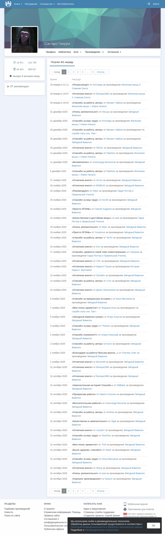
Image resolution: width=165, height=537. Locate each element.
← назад (55, 72)
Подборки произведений (17, 508)
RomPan (106, 435)
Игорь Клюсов (114, 317)
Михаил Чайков (114, 102)
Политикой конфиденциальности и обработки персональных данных (107, 527)
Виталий (100, 362)
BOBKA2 (100, 185)
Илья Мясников (124, 298)
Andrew (110, 412)
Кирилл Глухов (104, 266)
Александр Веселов (115, 403)
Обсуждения (31, 4)
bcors (109, 343)
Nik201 (99, 147)
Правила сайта (52, 515)
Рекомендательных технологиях (102, 530)
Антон (99, 180)
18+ (125, 514)
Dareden (100, 275)
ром (117, 218)
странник (134, 252)
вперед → (102, 72)
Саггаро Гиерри (57, 44)
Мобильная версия (135, 504)
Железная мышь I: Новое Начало (89, 106)
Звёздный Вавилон (82, 142)
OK (153, 525)
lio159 (105, 200)
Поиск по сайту (12, 515)
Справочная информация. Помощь (62, 512)
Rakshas (110, 153)
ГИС (98, 261)
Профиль (51, 52)
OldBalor (120, 385)
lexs (98, 246)
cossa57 (100, 430)
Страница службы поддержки (99, 512)
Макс (104, 227)
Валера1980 (102, 93)
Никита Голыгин (107, 394)
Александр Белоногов (104, 162)
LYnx (108, 281)
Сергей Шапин (112, 515)
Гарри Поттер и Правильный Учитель (106, 255)
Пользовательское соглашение (60, 525)
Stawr (108, 450)
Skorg (99, 468)
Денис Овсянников (106, 290)
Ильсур (105, 111)
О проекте (49, 508)
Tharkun (106, 326)
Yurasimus (100, 232)
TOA (103, 444)
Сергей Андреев (103, 209)
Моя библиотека (65, 4)
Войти (156, 4)
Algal (113, 421)
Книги (18, 4)
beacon (109, 478)
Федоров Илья (108, 307)
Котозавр (97, 84)
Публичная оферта (54, 529)
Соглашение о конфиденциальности (55, 521)
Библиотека (64, 52)
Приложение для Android (138, 509)
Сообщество (47, 4)
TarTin (109, 237)
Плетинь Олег (129, 352)
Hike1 (95, 191)
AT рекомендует (19, 86)
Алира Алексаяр (109, 334)
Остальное (114, 52)
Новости (8, 512)
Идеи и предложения (95, 508)
